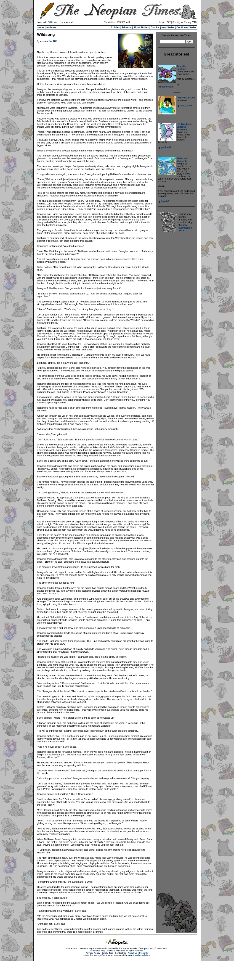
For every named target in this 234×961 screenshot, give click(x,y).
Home (40, 27)
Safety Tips (107, 953)
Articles (115, 27)
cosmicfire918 (48, 41)
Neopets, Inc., (147, 948)
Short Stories (141, 27)
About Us (132, 953)
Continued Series (186, 27)
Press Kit (143, 953)
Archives (51, 27)
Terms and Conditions (139, 955)
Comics (155, 27)
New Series (168, 27)
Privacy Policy (93, 953)
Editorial (127, 27)
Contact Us (120, 953)
